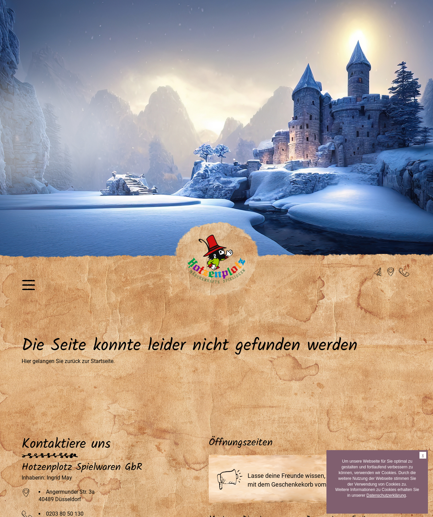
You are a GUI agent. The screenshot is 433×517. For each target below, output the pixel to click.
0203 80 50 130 (65, 514)
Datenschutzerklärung (386, 495)
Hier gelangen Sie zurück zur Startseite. (68, 361)
